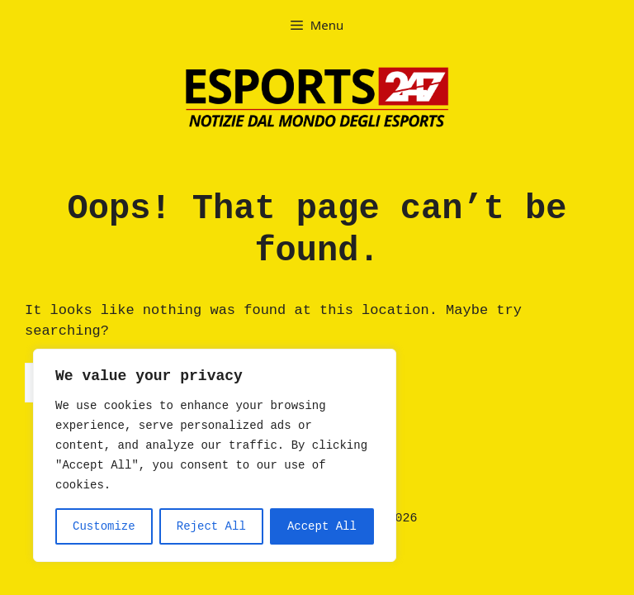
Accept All (322, 526)
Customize (104, 526)
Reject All (211, 526)
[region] (214, 455)
